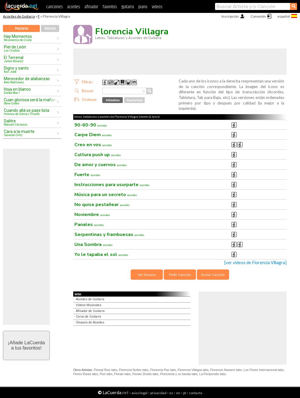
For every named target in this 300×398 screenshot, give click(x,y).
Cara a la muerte (30, 133)
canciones (54, 7)
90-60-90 (90, 125)
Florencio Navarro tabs (226, 370)
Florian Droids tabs (145, 374)
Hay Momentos (30, 38)
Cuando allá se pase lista (30, 112)
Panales (89, 224)
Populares (21, 28)
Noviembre (92, 214)
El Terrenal (30, 59)
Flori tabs (106, 374)
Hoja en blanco (30, 90)
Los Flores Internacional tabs (263, 370)
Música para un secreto (105, 194)
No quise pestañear (101, 204)
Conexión (258, 16)
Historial (50, 28)
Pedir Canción (180, 274)
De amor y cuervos (100, 164)
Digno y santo (30, 69)
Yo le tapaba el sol (101, 254)
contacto (195, 393)
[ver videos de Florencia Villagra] (255, 262)
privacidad (158, 393)
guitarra (127, 7)
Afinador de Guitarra (90, 311)
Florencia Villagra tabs (193, 370)
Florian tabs (122, 374)
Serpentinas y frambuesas (109, 234)
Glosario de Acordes (90, 322)
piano (142, 7)
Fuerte (87, 174)
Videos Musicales (88, 305)
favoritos (110, 7)
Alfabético (113, 100)
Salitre (30, 122)
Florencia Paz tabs (163, 370)
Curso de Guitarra (88, 316)
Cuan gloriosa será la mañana (30, 101)
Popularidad (135, 100)
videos (157, 7)
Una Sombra (93, 244)
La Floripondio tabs (212, 374)
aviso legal (139, 393)
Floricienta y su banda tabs (178, 374)
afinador (91, 7)
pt (184, 393)
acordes (73, 7)
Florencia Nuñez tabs (134, 370)
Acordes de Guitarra (19, 16)
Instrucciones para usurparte (111, 184)
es (171, 393)
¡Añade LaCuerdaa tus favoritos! (26, 345)
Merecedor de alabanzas (30, 80)
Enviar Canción (213, 274)
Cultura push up (97, 154)
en (178, 393)
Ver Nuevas (147, 274)
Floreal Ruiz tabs (105, 370)
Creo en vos (93, 144)
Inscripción (230, 16)
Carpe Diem (93, 134)
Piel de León (30, 48)
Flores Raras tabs (85, 374)
